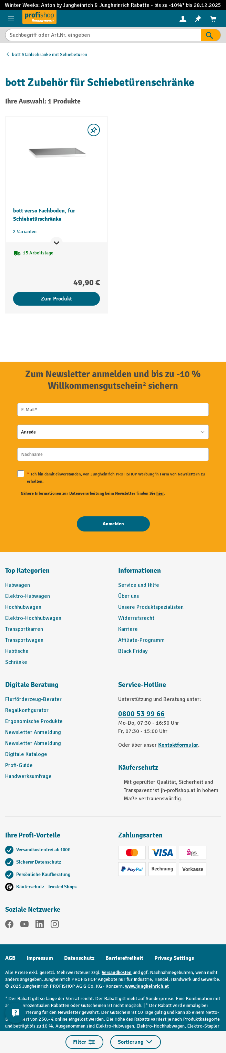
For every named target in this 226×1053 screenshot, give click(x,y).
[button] (56, 687)
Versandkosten (117, 972)
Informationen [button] (139, 570)
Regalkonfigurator (27, 710)
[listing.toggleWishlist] (94, 130)
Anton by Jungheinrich (67, 5)
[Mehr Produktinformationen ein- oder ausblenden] (56, 243)
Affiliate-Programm (141, 640)
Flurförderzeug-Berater (33, 699)
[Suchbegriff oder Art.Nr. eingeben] (103, 35)
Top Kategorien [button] (27, 570)
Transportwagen (24, 640)
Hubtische (17, 651)
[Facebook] (9, 925)
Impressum (40, 958)
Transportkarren (24, 629)
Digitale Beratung (32, 684)
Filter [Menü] (84, 1042)
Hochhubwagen (23, 607)
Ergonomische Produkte (34, 721)
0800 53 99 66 (141, 714)
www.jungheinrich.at (147, 986)
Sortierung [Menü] (135, 1042)
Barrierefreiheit (124, 958)
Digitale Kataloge (26, 754)
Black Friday (132, 651)
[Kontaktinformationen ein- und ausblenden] (15, 1012)
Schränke (16, 662)
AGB (10, 958)
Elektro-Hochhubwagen (33, 618)
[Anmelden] (113, 523)
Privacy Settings (174, 958)
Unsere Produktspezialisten (151, 607)
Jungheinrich (115, 5)
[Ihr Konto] (183, 18)
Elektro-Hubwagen (27, 596)
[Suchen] (211, 35)
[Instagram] (55, 925)
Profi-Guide (19, 765)
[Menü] (11, 18)
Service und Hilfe (138, 585)
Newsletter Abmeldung (33, 743)
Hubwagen (17, 585)
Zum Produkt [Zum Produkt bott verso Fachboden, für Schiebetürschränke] (56, 298)
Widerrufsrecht (136, 618)
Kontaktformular (178, 745)
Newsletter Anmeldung (33, 732)
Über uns (128, 596)
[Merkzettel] (198, 18)
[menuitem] (183, 18)
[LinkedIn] (39, 925)
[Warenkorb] (213, 18)
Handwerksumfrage (28, 776)
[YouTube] (24, 925)
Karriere (128, 629)
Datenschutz (79, 958)
